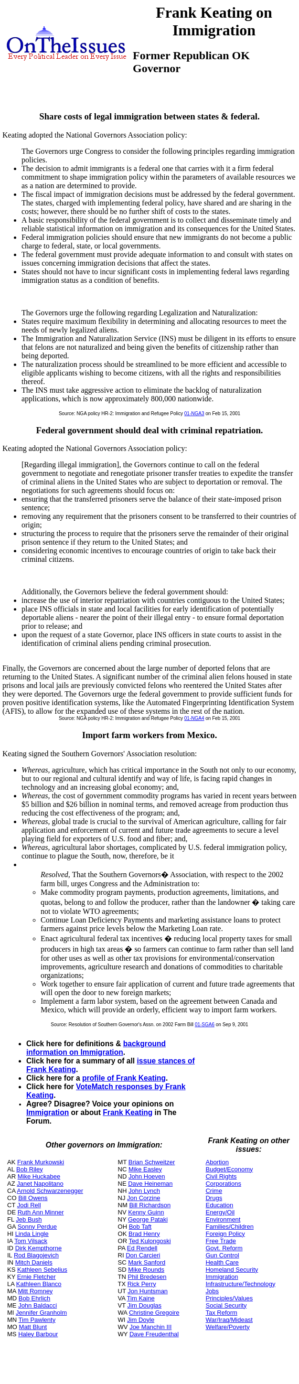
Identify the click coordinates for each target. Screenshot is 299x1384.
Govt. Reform (223, 1248)
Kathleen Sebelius (42, 1269)
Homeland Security (231, 1269)
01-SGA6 (204, 1024)
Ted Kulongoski (149, 1241)
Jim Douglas (145, 1305)
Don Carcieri (143, 1255)
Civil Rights (220, 1176)
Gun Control (222, 1255)
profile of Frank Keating (124, 1078)
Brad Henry (144, 1233)
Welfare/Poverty (227, 1326)
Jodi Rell (29, 1205)
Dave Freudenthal (154, 1334)
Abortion (216, 1162)
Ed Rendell (142, 1248)
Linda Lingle (32, 1233)
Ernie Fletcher (36, 1276)
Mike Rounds (146, 1269)
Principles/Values (229, 1298)
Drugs (213, 1198)
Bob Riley (29, 1169)
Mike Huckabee (39, 1176)
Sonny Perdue (37, 1226)
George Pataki (148, 1219)
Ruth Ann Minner (41, 1212)
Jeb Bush (29, 1219)
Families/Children (229, 1226)
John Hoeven (146, 1176)
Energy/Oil (220, 1212)
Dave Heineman (150, 1183)
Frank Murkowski (40, 1162)
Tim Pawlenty (37, 1319)
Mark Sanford (146, 1262)
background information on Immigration (96, 1048)
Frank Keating (127, 1112)
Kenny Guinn (146, 1212)
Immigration (47, 1112)
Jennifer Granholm (41, 1312)
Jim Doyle (140, 1319)
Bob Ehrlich (34, 1298)
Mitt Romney (35, 1291)
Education (219, 1205)
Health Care (221, 1262)
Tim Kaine (141, 1298)
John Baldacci (37, 1305)
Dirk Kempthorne (38, 1248)
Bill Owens (32, 1198)
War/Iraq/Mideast (229, 1319)
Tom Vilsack (30, 1241)
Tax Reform (221, 1312)
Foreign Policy (225, 1233)
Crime (213, 1190)
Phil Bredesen (147, 1276)
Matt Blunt (33, 1326)
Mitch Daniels (34, 1262)
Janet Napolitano (40, 1183)
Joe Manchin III (150, 1326)
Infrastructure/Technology (240, 1283)
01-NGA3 (194, 413)
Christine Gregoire (154, 1312)
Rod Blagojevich (36, 1255)
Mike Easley (145, 1169)
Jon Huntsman (148, 1291)
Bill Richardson (150, 1205)
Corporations (223, 1183)
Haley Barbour (38, 1334)
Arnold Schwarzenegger (50, 1190)
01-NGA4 (194, 718)
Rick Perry (142, 1283)
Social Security (225, 1305)
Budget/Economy (229, 1169)
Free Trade (220, 1241)
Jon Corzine (143, 1198)
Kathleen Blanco (39, 1283)
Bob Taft (140, 1226)
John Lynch (144, 1190)
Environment (222, 1219)
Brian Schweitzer (151, 1162)
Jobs (211, 1291)
